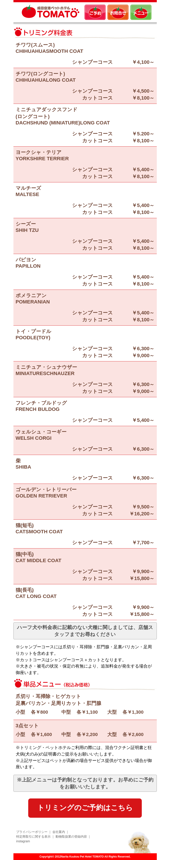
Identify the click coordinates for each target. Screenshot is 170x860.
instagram (23, 841)
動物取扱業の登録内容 (71, 836)
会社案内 (58, 832)
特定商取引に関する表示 (33, 836)
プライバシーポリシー (31, 832)
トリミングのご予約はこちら (85, 808)
